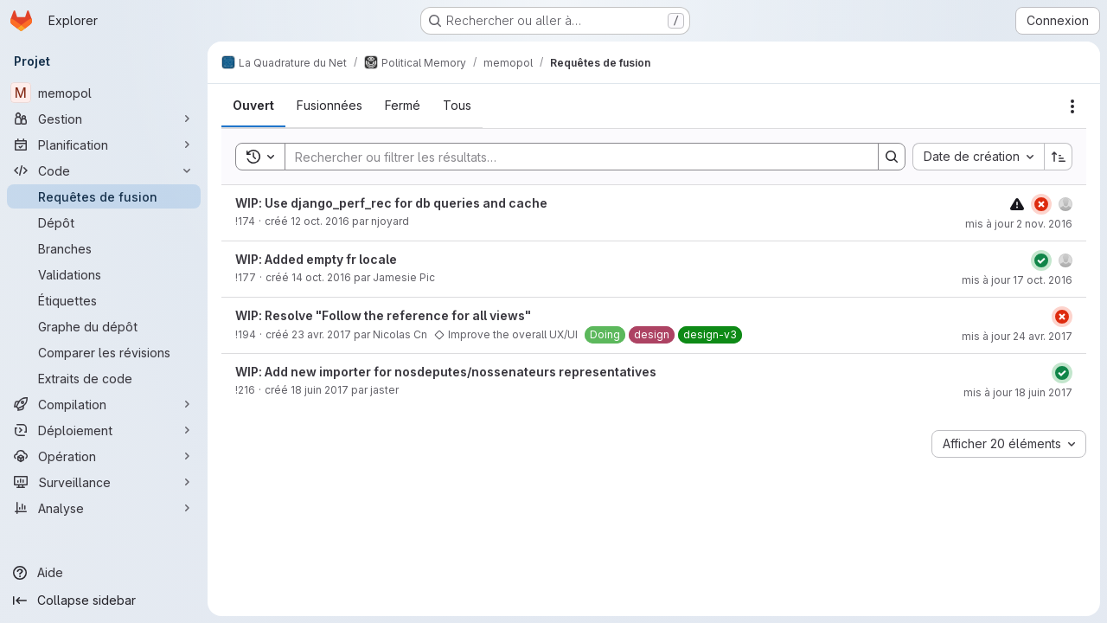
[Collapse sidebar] (104, 600)
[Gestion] (104, 118)
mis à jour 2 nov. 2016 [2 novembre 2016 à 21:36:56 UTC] (1018, 223)
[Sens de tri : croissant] (1058, 156)
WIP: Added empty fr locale (316, 259)
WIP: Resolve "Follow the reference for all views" (383, 315)
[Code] (104, 170)
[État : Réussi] (1041, 260)
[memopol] (104, 92)
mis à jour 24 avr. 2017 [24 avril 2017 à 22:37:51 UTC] (1017, 336)
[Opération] (104, 456)
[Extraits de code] (104, 378)
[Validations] (104, 274)
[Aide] (104, 573)
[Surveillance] (104, 482)
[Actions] (1072, 106)
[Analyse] (104, 508)
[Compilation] (104, 404)
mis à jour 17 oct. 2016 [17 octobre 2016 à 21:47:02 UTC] (1017, 279)
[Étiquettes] (104, 300)
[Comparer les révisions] (104, 352)
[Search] (573, 156)
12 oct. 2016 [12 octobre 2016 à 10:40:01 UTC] (320, 221)
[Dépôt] (104, 222)
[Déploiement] (104, 430)
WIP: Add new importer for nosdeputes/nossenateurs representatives (445, 371)
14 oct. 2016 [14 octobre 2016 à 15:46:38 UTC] (321, 277)
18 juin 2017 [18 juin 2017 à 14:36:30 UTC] (320, 389)
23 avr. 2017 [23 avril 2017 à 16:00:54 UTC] (321, 334)
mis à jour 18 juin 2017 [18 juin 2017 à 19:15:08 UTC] (1017, 392)
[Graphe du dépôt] (104, 326)
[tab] (253, 105)
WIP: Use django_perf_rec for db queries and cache (391, 203)
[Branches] (104, 248)
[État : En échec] (1041, 204)
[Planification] (104, 144)
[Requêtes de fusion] (104, 196)
